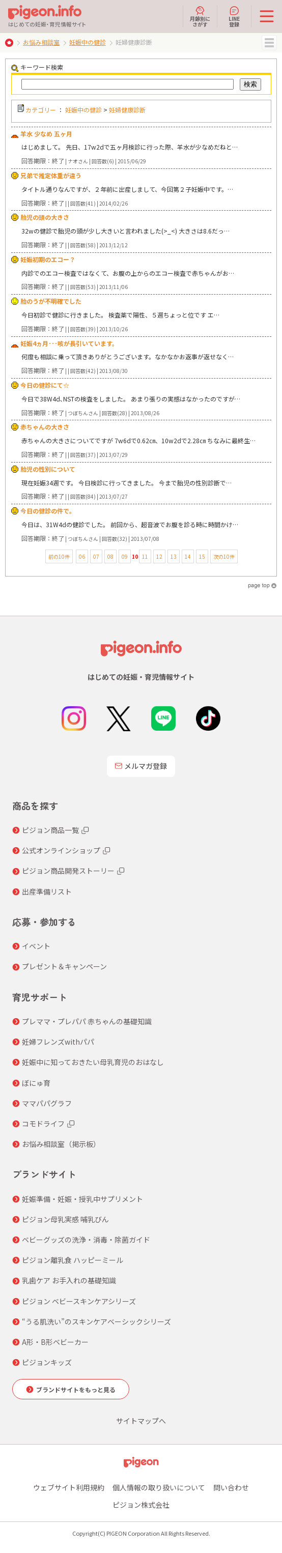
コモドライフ (43, 1123)
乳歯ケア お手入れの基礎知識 (69, 1280)
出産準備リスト (47, 891)
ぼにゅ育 (36, 1083)
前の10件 (59, 556)
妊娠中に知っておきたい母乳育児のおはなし (93, 1062)
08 (110, 556)
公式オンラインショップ (61, 850)
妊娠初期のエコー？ (47, 259)
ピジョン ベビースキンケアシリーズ (79, 1301)
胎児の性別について (47, 469)
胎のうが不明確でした (50, 301)
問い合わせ (231, 1487)
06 (82, 556)
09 (125, 556)
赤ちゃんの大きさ (44, 426)
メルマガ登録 (141, 766)
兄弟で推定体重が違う (50, 175)
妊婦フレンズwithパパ (58, 1042)
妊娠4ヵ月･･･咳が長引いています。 (69, 343)
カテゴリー (40, 109)
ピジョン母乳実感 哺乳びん (65, 1219)
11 (145, 556)
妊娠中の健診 (87, 42)
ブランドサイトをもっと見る (76, 1389)
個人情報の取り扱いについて (158, 1487)
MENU (269, 42)
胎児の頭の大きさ (44, 217)
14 (188, 556)
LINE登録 (234, 16)
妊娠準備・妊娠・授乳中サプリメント (82, 1199)
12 (159, 556)
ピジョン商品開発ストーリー (68, 871)
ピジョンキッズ (47, 1362)
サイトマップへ (141, 1421)
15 (202, 556)
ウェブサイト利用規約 (68, 1487)
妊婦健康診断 (127, 109)
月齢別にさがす (200, 16)
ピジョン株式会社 (141, 1505)
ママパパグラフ (47, 1103)
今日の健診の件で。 (47, 510)
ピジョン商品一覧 (50, 830)
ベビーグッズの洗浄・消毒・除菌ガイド (86, 1239)
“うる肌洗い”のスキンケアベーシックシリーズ (96, 1321)
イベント (36, 946)
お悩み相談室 (41, 42)
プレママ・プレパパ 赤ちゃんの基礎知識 (87, 1021)
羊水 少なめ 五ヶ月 (46, 133)
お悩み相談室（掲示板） (61, 1144)
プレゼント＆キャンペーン (64, 966)
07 (96, 556)
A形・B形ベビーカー (55, 1342)
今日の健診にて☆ (44, 385)
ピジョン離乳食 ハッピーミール (72, 1260)
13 (174, 556)
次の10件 (224, 556)
